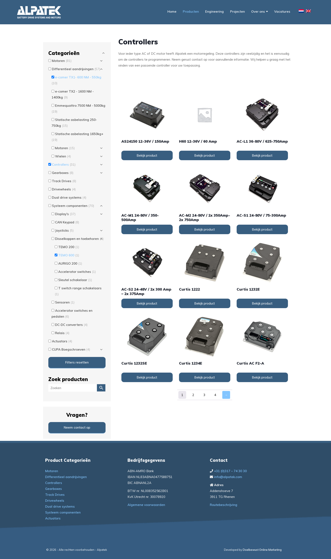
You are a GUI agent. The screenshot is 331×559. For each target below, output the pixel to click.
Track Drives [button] (64, 181)
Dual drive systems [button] (69, 197)
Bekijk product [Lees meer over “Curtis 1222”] (204, 303)
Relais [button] (62, 333)
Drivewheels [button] (64, 189)
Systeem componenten (63, 512)
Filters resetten (77, 362)
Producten (191, 12)
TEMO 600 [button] (68, 255)
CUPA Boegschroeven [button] (71, 349)
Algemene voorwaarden (146, 505)
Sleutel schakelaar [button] (75, 280)
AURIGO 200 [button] (70, 263)
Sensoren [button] (65, 302)
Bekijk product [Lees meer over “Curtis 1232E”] (262, 303)
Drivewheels (54, 501)
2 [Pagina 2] (193, 395)
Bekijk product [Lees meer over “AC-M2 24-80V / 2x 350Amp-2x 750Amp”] (204, 229)
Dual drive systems (60, 506)
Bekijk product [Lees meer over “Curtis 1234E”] (204, 377)
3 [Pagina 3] (204, 395)
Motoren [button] (62, 61)
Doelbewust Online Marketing (262, 549)
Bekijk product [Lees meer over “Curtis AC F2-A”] (262, 377)
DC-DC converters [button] (71, 325)
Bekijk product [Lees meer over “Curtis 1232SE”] (147, 377)
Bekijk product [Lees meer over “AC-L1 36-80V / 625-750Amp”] (262, 155)
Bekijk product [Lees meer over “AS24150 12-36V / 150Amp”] (147, 155)
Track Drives (55, 495)
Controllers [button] (64, 165)
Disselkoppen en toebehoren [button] (79, 239)
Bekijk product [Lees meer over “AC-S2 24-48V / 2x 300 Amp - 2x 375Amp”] (147, 303)
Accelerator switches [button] (77, 272)
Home (171, 12)
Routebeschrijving (223, 505)
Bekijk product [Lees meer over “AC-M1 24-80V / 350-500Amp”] (147, 229)
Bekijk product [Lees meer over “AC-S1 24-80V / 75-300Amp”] (262, 229)
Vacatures (282, 12)
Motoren (51, 471)
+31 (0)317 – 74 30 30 (230, 471)
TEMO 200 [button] (68, 247)
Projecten (237, 12)
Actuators (53, 518)
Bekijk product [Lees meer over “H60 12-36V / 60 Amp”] (204, 155)
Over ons (259, 12)
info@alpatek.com (228, 477)
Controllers (53, 483)
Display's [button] (65, 214)
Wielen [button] (63, 156)
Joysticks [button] (64, 230)
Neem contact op (77, 427)
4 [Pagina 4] (215, 395)
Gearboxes (53, 489)
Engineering (214, 12)
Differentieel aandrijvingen (66, 477)
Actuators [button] (62, 341)
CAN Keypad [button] (67, 222)
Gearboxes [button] (62, 173)
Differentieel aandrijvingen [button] (76, 69)
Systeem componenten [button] (73, 206)
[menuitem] (301, 12)
